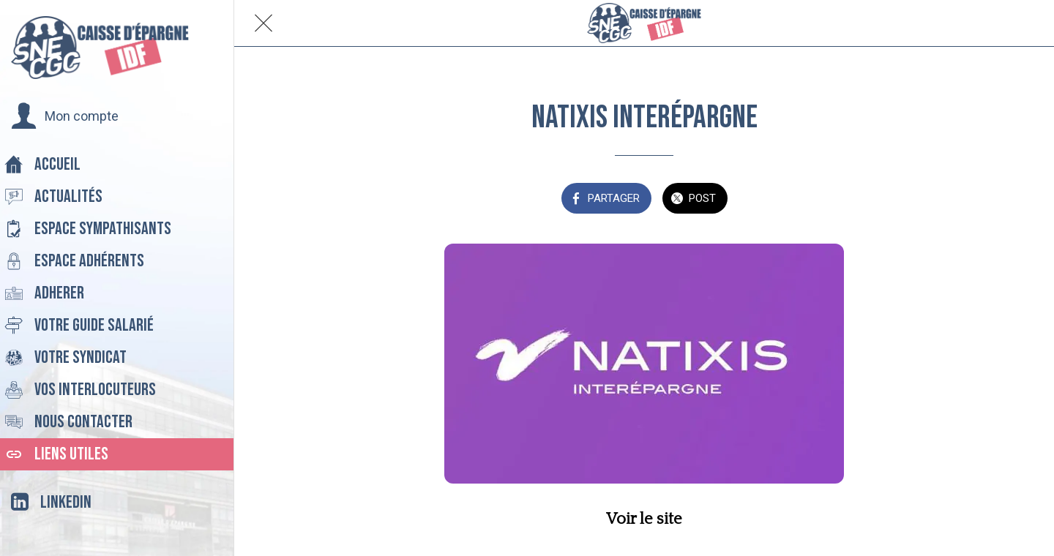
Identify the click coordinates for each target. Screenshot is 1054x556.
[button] (65, 116)
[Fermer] (263, 23)
